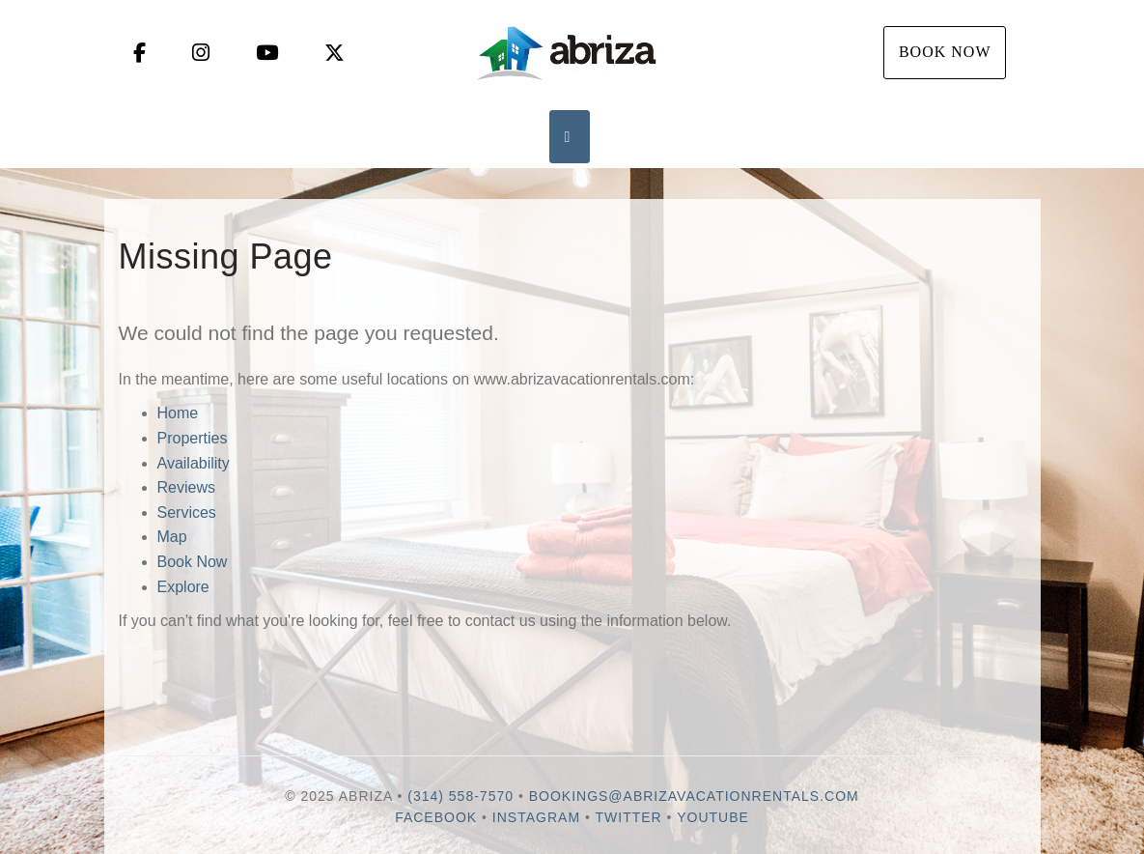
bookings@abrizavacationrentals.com (694, 796)
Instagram (536, 817)
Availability (193, 463)
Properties (192, 438)
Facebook (436, 817)
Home (178, 413)
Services (186, 512)
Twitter (629, 817)
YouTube (713, 817)
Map (172, 536)
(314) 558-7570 (460, 796)
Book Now (945, 51)
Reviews (186, 487)
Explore (183, 587)
